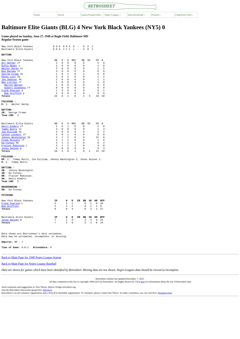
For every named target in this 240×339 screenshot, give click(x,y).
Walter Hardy (10, 73)
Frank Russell (10, 159)
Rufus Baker (9, 70)
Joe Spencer (9, 86)
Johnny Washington (13, 155)
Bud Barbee (8, 76)
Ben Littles (9, 89)
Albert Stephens (15, 96)
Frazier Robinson (12, 165)
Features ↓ (156, 14)
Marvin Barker (13, 93)
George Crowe (10, 79)
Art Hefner (8, 66)
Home (37, 14)
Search (61, 14)
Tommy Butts (9, 146)
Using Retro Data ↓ (184, 14)
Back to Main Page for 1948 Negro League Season (31, 298)
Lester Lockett (11, 152)
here (143, 323)
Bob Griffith (13, 103)
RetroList (47, 331)
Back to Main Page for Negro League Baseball (28, 305)
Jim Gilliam (9, 149)
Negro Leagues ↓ (113, 14)
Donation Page (165, 334)
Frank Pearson (10, 99)
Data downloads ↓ (136, 14)
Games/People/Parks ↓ (92, 14)
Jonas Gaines (10, 169)
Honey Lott (8, 83)
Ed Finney (7, 162)
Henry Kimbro (10, 142)
